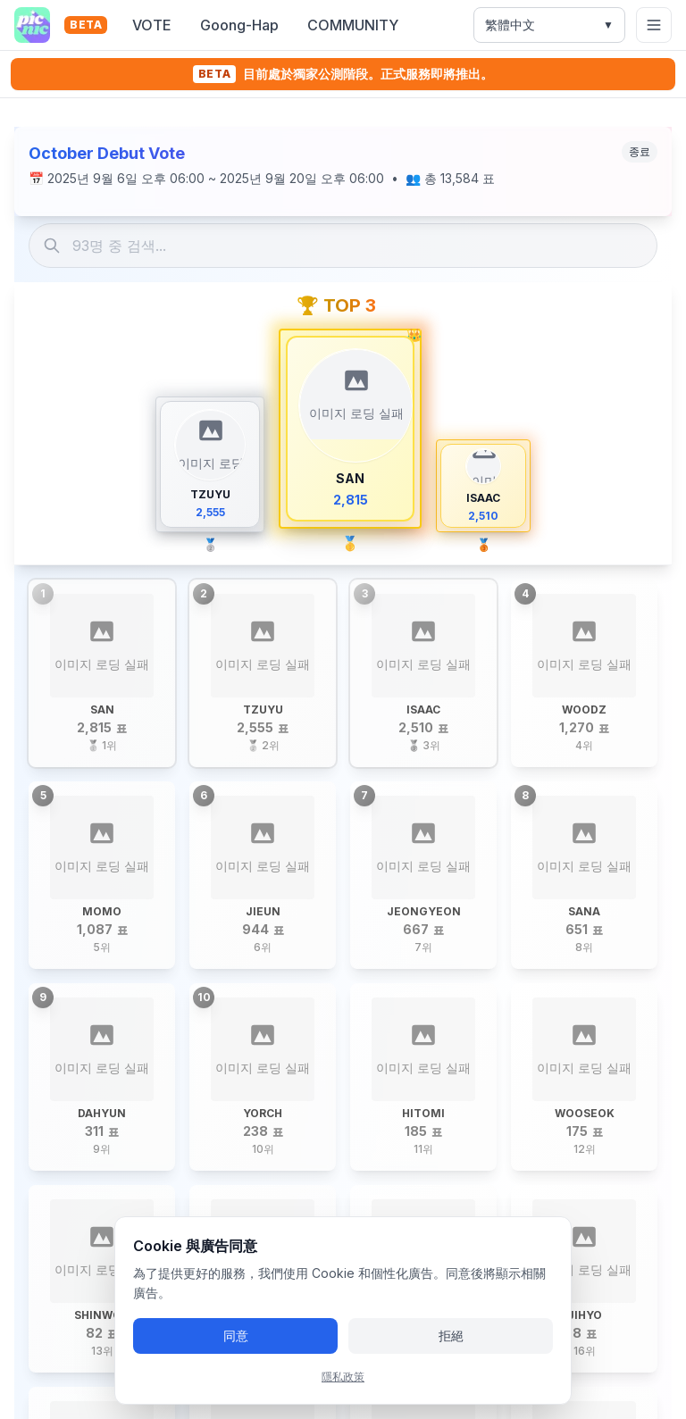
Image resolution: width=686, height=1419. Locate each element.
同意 (235, 1335)
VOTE (151, 25)
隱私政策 (343, 1376)
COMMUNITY (353, 25)
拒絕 (451, 1335)
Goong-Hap (239, 25)
